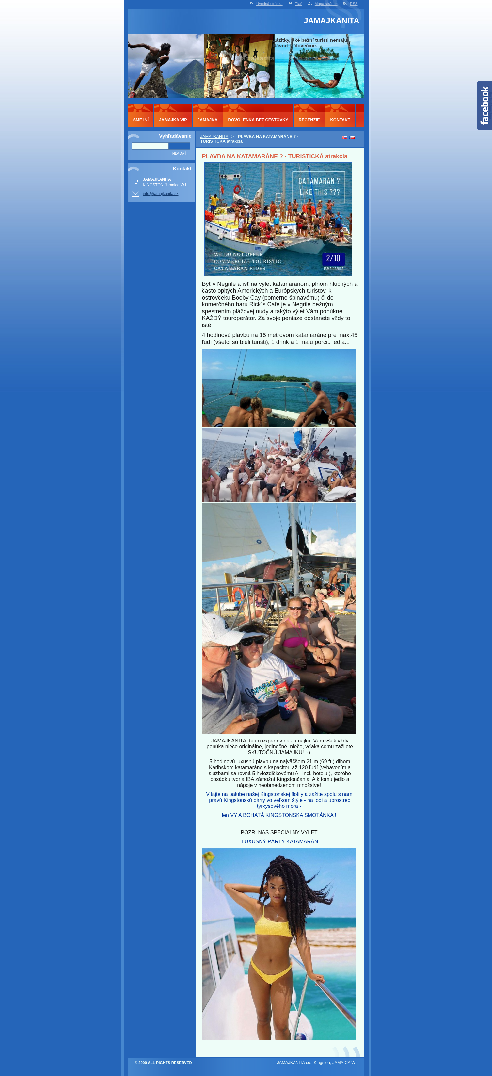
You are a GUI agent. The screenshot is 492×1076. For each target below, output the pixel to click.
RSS (354, 4)
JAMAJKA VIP (173, 119)
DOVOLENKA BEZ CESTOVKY (258, 119)
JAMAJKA (208, 119)
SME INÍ (141, 119)
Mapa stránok (326, 4)
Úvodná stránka (269, 4)
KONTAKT (340, 119)
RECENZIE (309, 119)
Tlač (298, 4)
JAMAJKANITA (214, 136)
